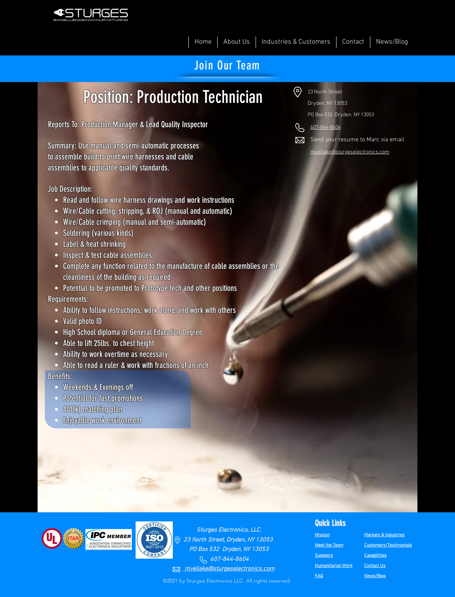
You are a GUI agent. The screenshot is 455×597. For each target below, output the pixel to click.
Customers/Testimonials (388, 545)
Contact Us (374, 566)
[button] (236, 42)
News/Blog (374, 576)
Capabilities (375, 555)
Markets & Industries (384, 535)
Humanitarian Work (333, 566)
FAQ (319, 576)
